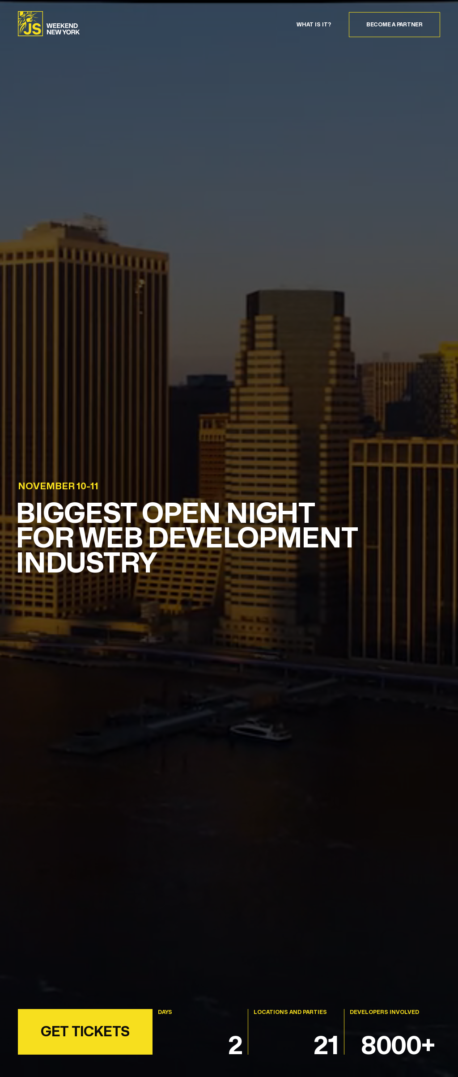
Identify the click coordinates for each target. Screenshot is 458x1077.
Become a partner (394, 24)
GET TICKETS (85, 1031)
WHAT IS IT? (314, 24)
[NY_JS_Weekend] (49, 24)
